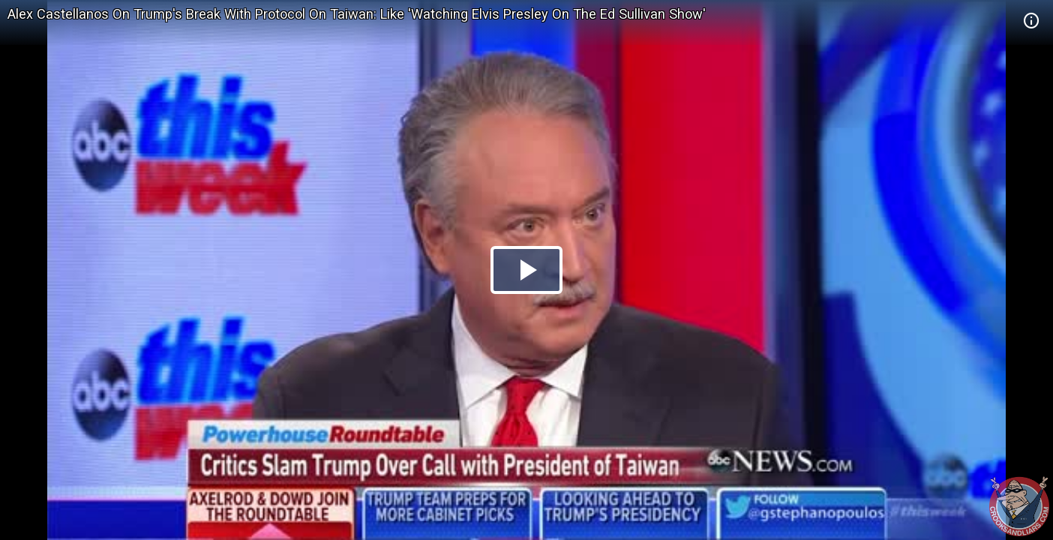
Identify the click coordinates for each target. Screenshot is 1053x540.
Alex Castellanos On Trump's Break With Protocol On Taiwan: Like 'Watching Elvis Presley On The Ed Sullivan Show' (357, 14)
